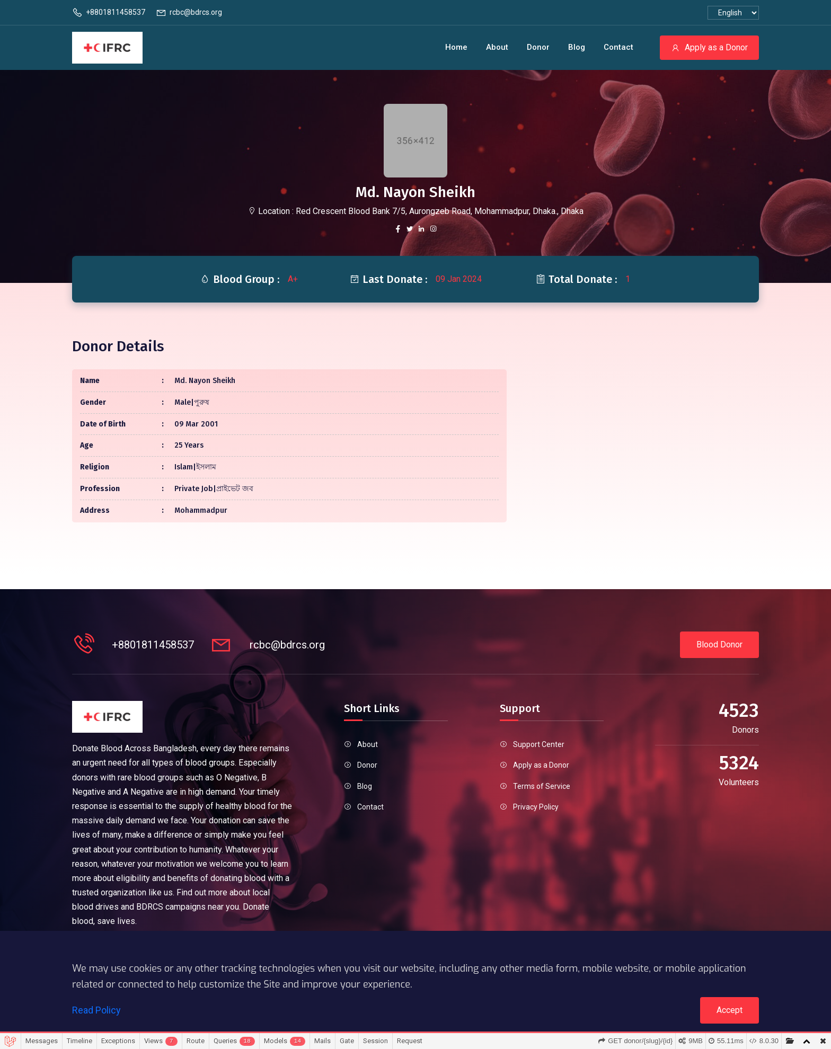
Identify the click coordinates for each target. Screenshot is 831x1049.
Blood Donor (719, 644)
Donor (538, 47)
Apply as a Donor (709, 47)
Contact (618, 47)
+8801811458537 (108, 12)
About (497, 47)
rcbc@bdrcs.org (189, 12)
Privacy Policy (536, 807)
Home (456, 47)
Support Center (538, 744)
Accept (729, 1010)
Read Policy (96, 1010)
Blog (576, 47)
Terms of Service (541, 786)
